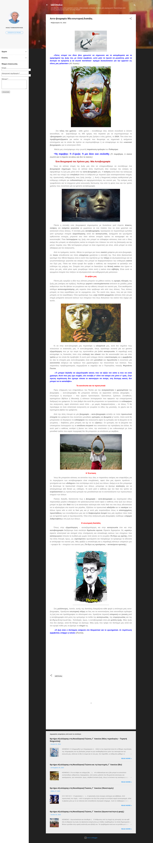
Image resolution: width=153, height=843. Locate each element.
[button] (130, 18)
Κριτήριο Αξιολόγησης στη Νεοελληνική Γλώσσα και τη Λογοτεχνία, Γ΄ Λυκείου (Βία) (86, 765)
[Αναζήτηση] (134, 5)
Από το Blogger (90, 838)
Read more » (126, 758)
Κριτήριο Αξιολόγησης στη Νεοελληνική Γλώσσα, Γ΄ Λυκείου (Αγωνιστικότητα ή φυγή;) (87, 812)
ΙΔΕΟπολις (57, 4)
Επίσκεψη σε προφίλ (14, 32)
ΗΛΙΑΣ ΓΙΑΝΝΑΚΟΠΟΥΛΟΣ (14, 27)
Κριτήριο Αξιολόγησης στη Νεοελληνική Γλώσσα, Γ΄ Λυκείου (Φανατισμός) (82, 788)
